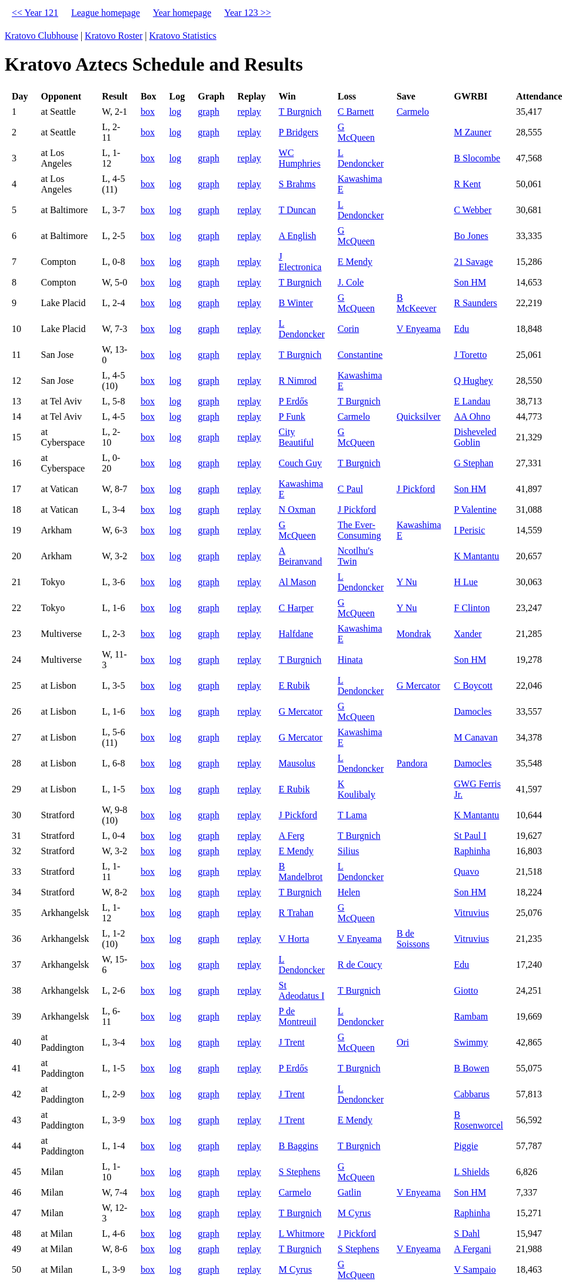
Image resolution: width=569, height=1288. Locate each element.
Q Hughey (473, 381)
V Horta (294, 939)
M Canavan (475, 737)
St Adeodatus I (302, 990)
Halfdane (296, 634)
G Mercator (418, 685)
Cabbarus (471, 1094)
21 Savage (473, 262)
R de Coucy (360, 965)
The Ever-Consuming (359, 530)
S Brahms (297, 184)
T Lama (352, 815)
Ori (403, 1042)
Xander (467, 634)
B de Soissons (413, 938)
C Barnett (356, 112)
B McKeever (417, 303)
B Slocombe (477, 158)
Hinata (350, 660)
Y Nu (407, 582)
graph (208, 112)
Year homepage (182, 13)
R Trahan (296, 913)
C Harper (296, 608)
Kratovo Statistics (182, 36)
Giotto (466, 990)
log (175, 112)
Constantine (360, 355)
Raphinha (472, 851)
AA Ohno (472, 416)
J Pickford (416, 489)
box (148, 112)
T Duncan (297, 210)
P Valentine (475, 509)
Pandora (412, 763)
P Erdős (293, 401)
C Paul (350, 489)
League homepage (105, 13)
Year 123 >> (247, 13)
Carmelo (413, 112)
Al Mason (298, 582)
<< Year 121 (35, 13)
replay (249, 112)
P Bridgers (298, 132)
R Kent (467, 184)
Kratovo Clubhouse (41, 36)
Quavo (466, 872)
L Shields (471, 1172)
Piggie (466, 1146)
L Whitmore (302, 1234)
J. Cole (351, 282)
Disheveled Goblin (475, 437)
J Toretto (470, 355)
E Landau (472, 401)
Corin (348, 329)
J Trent (292, 1042)
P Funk (292, 416)
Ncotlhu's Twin (356, 556)
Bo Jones (471, 236)
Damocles (472, 711)
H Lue (465, 582)
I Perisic (469, 530)
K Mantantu (476, 556)
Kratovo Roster (113, 36)
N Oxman (297, 509)
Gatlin (349, 1192)
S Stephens (300, 1172)
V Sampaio (474, 1269)
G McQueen (356, 132)
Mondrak (414, 634)
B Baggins (298, 1146)
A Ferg (292, 836)
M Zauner (472, 132)
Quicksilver (419, 416)
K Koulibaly (356, 789)
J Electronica (300, 261)
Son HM (470, 282)
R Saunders (475, 303)
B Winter (296, 303)
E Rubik (294, 685)
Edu (461, 329)
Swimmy (471, 1042)
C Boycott (473, 685)
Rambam (471, 1016)
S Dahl (467, 1234)
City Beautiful (296, 437)
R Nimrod (298, 381)
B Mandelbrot (301, 871)
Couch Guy (300, 463)
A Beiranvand (300, 556)
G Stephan (473, 463)
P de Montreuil (298, 1016)
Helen (349, 892)
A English (298, 236)
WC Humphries (300, 158)
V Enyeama (419, 329)
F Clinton (472, 608)
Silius (348, 851)
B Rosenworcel (478, 1120)
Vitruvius (471, 913)
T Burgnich (300, 112)
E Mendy (355, 262)
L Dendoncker (361, 158)
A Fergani (472, 1249)
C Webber (472, 210)
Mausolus (297, 763)
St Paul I (470, 836)
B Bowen (471, 1068)
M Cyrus (354, 1213)
